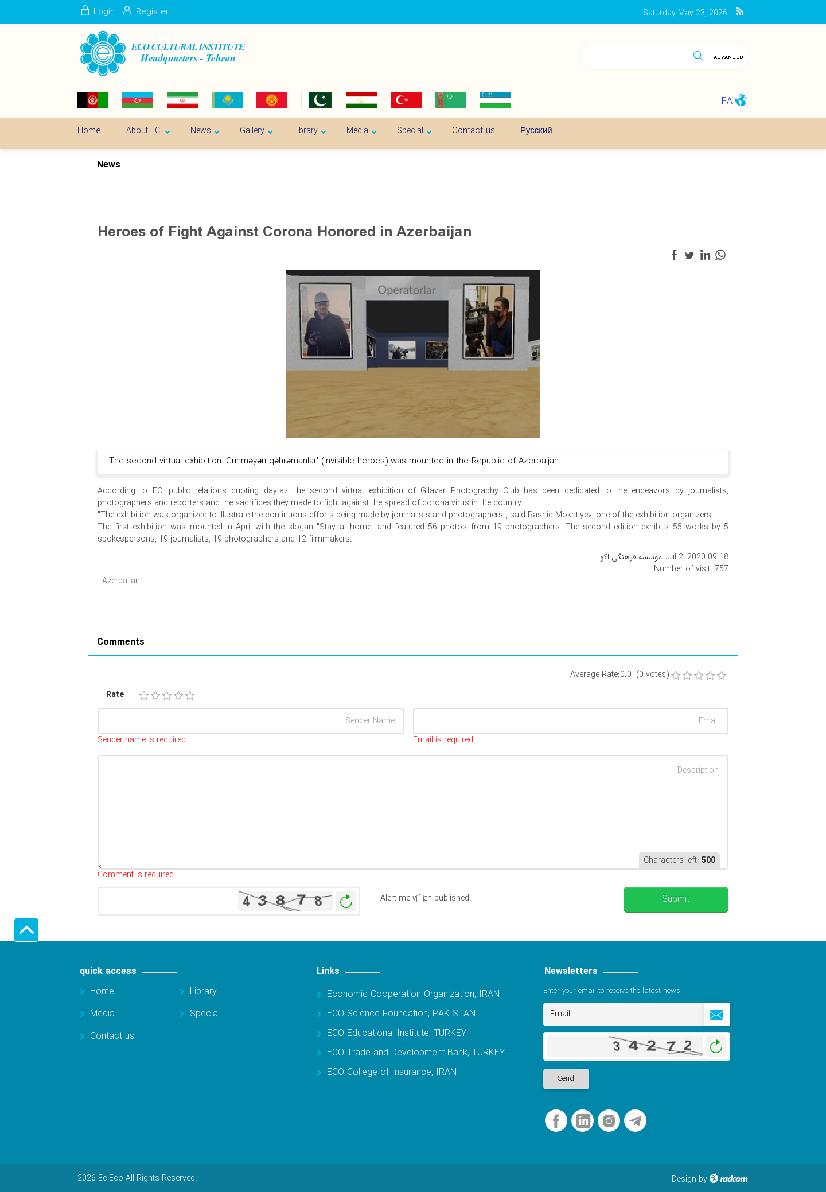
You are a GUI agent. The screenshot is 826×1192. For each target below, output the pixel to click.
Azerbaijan (121, 581)
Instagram (609, 1121)
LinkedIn (583, 1121)
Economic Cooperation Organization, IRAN (413, 994)
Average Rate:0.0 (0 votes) (619, 675)
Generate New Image (346, 901)
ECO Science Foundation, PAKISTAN (401, 1014)
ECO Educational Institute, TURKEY (396, 1033)
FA (727, 101)
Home (102, 991)
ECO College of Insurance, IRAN (392, 1072)
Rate (115, 695)
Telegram (635, 1121)
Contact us (112, 1036)
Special (205, 1014)
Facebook (556, 1121)
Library (203, 991)
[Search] (634, 53)
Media (102, 1014)
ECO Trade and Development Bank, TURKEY (416, 1053)
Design (684, 1179)
